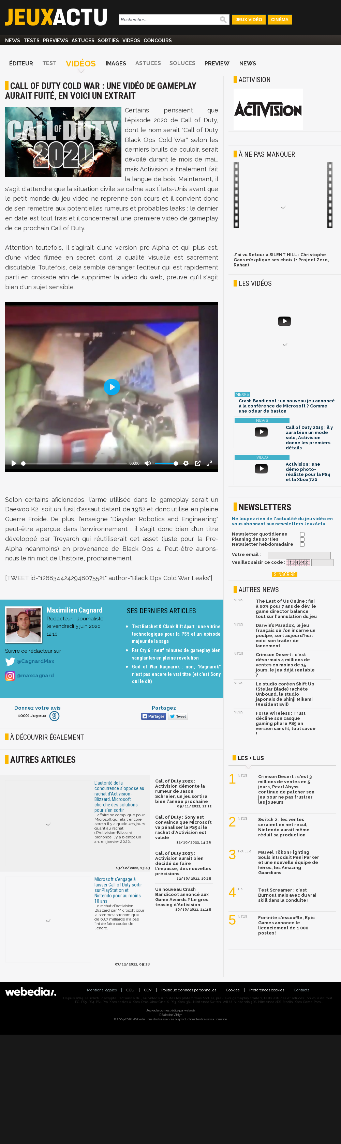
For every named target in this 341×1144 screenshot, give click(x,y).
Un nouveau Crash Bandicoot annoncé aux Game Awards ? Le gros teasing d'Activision (182, 897)
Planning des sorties (255, 539)
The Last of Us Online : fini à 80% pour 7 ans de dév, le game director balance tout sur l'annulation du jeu (286, 609)
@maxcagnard (29, 676)
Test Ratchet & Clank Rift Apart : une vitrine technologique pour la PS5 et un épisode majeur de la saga (176, 634)
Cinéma (279, 19)
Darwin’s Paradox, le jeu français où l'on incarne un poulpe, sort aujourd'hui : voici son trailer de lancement (285, 635)
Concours (158, 40)
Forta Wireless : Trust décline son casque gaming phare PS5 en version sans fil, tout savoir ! (286, 723)
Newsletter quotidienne (259, 534)
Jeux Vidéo (249, 19)
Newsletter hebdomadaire (262, 544)
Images (116, 63)
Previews (55, 40)
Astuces (83, 40)
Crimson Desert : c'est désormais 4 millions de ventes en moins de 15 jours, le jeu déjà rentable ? (285, 665)
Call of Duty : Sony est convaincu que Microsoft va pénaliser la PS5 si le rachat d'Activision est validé (183, 827)
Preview (217, 63)
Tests (32, 40)
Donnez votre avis (37, 708)
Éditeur (21, 63)
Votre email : (246, 554)
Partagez (164, 708)
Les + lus (251, 758)
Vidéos (131, 40)
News (12, 40)
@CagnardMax (29, 662)
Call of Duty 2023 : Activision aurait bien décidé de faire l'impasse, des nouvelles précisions (183, 863)
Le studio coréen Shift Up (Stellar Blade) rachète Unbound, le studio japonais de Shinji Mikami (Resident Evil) (285, 694)
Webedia (189, 1010)
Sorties (108, 40)
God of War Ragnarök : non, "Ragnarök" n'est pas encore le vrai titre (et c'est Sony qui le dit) (176, 674)
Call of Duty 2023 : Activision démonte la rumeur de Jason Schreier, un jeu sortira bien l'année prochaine (181, 791)
